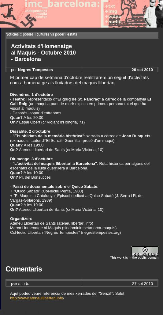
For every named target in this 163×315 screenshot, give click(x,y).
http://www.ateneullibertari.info (36, 298)
